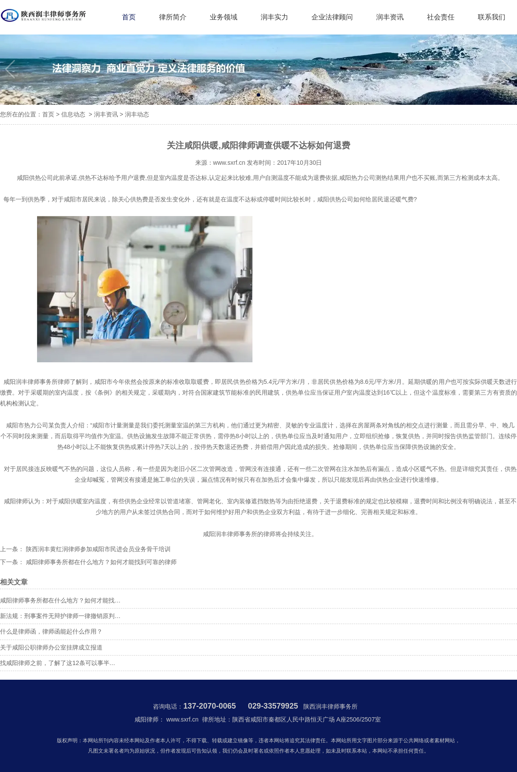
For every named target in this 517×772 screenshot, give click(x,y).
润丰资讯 (390, 17)
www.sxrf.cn (229, 162)
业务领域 (223, 17)
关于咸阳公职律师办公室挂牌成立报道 (51, 647)
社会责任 (441, 17)
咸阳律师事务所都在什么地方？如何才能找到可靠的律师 (100, 562)
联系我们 (491, 17)
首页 (129, 17)
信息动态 (73, 114)
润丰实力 (274, 17)
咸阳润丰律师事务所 (30, 381)
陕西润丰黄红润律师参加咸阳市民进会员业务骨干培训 (97, 549)
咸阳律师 (16, 501)
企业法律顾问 (332, 17)
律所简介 (173, 17)
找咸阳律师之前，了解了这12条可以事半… (57, 662)
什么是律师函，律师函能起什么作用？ (51, 631)
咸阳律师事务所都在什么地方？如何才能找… (60, 600)
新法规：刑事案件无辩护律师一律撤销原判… (60, 615)
